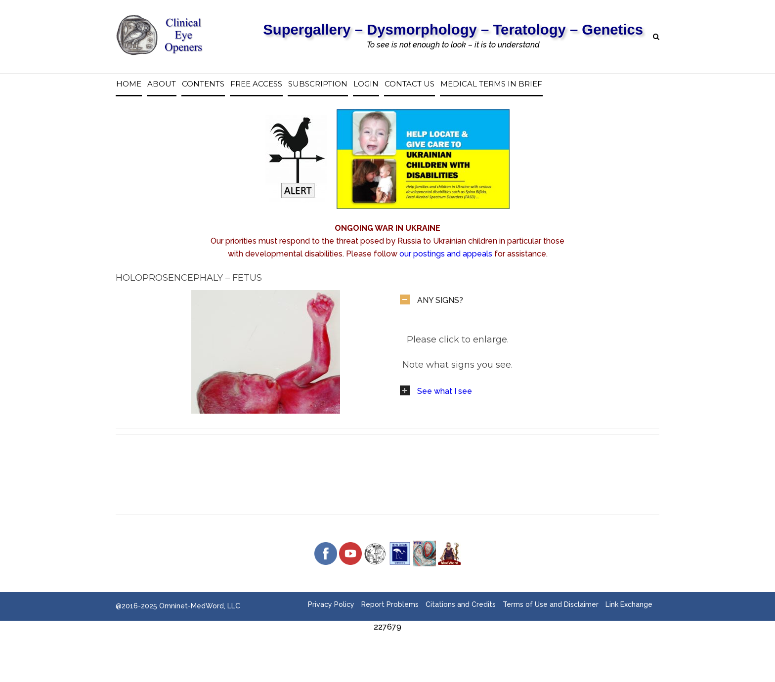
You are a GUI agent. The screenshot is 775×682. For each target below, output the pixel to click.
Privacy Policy (331, 604)
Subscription (317, 84)
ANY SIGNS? (440, 300)
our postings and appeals (445, 253)
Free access (256, 84)
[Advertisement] (207, 656)
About (161, 84)
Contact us (409, 84)
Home (128, 84)
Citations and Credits (461, 604)
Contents (203, 84)
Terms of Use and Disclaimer (551, 604)
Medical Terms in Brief (491, 84)
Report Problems (390, 604)
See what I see (444, 391)
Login (366, 84)
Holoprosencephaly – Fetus (189, 277)
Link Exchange (628, 604)
